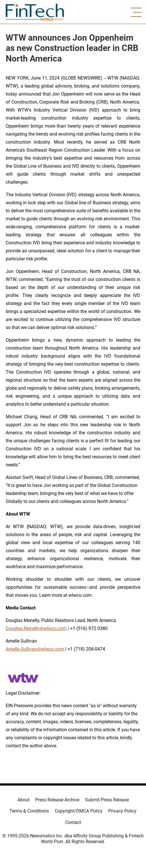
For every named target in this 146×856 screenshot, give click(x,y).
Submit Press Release (107, 799)
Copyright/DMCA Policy (78, 811)
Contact (73, 822)
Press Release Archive (57, 799)
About (23, 799)
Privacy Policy (122, 811)
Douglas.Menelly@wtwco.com (36, 628)
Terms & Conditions (29, 811)
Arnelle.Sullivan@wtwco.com (35, 649)
